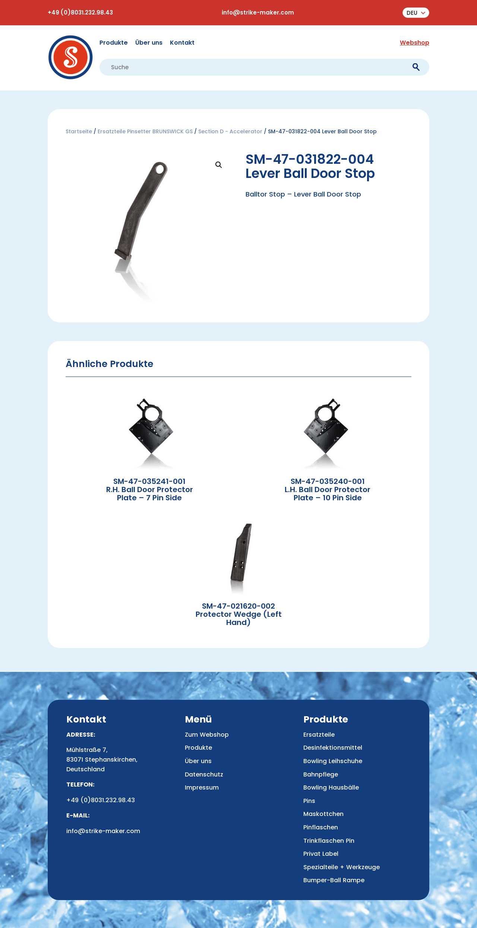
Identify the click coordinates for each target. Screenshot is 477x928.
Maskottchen (323, 814)
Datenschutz (204, 774)
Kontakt (182, 42)
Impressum (202, 787)
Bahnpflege (320, 774)
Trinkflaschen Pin (328, 840)
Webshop (414, 42)
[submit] (416, 67)
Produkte (113, 42)
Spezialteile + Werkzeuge (341, 867)
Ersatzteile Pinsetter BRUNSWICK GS (145, 131)
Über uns (148, 42)
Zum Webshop (207, 734)
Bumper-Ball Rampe (333, 880)
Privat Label (320, 853)
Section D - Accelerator (230, 131)
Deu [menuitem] (412, 13)
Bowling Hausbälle (331, 787)
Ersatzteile (319, 734)
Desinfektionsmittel (332, 747)
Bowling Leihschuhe (332, 761)
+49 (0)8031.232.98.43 (80, 12)
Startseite (79, 131)
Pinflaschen (320, 827)
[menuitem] (415, 12)
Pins (309, 801)
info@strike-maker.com (258, 12)
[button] (218, 165)
